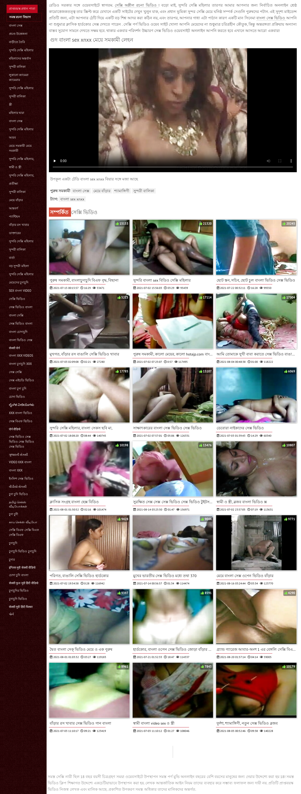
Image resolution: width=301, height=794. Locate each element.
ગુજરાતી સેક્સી (18, 455)
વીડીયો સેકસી (18, 487)
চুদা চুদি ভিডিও (18, 494)
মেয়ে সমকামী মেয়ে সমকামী (20, 148)
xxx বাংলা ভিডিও (20, 413)
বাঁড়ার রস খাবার (19, 225)
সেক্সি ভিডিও (17, 299)
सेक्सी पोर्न (14, 348)
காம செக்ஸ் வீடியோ (23, 522)
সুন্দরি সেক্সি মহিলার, (21, 159)
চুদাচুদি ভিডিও (18, 599)
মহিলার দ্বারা (16, 113)
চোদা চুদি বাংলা (18, 575)
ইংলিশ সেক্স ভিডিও (21, 479)
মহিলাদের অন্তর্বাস (20, 58)
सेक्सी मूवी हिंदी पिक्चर (21, 607)
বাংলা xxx (16, 470)
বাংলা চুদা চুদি (17, 389)
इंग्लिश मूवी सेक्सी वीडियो (22, 568)
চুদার (12, 560)
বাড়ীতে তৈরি (17, 42)
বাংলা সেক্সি (16, 315)
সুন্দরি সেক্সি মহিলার (21, 50)
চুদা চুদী (13, 514)
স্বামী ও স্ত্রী (15, 167)
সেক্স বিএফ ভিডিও (20, 421)
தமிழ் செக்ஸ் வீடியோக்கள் (18, 504)
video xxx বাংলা (20, 462)
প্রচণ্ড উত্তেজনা (18, 34)
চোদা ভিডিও (17, 397)
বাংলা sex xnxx (72, 199)
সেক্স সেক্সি (15, 372)
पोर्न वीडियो (14, 429)
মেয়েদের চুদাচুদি (18, 282)
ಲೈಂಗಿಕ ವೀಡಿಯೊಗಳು (21, 405)
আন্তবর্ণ (13, 208)
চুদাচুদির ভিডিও (19, 591)
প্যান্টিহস (14, 217)
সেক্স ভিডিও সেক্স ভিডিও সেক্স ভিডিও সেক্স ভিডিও (21, 442)
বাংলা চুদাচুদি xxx (20, 364)
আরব (12, 138)
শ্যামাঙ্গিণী (121, 190)
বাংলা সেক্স (16, 26)
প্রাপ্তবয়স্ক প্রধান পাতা (22, 9)
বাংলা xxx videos (21, 356)
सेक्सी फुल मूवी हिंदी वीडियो (23, 583)
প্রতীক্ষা (13, 184)
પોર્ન (11, 614)
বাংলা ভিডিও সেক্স (20, 340)
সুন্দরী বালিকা (17, 67)
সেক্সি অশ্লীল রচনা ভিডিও (136, 5)
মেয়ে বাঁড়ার (16, 200)
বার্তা (12, 258)
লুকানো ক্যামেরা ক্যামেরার (18, 77)
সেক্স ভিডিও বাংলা (20, 307)
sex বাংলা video (20, 291)
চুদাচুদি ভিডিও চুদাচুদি (22, 551)
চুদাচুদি (13, 543)
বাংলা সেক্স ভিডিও (271, 18)
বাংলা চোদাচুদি (18, 332)
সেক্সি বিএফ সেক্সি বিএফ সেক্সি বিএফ (24, 532)
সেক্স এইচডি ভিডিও (21, 380)
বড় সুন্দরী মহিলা (19, 266)
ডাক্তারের (15, 233)
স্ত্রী (10, 105)
